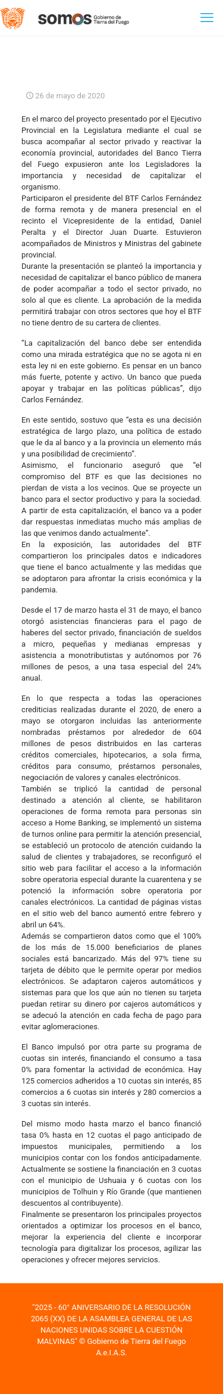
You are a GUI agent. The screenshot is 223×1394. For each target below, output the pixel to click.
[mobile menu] (207, 18)
